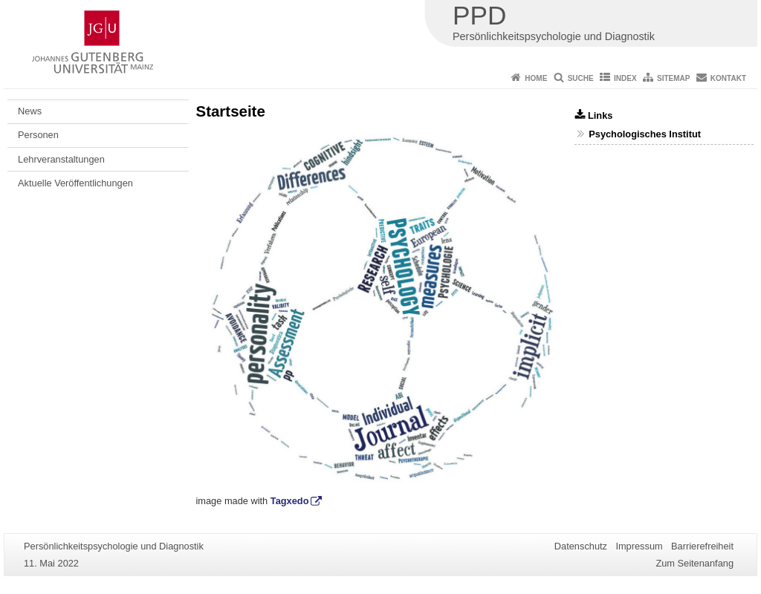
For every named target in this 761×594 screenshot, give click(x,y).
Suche (581, 78)
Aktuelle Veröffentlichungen (75, 183)
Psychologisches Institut (645, 134)
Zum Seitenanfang (694, 563)
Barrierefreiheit (702, 546)
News (30, 111)
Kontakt (728, 78)
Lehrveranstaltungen (61, 159)
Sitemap (673, 78)
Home (536, 78)
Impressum (638, 546)
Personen (38, 134)
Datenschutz (580, 546)
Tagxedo (290, 500)
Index (625, 78)
